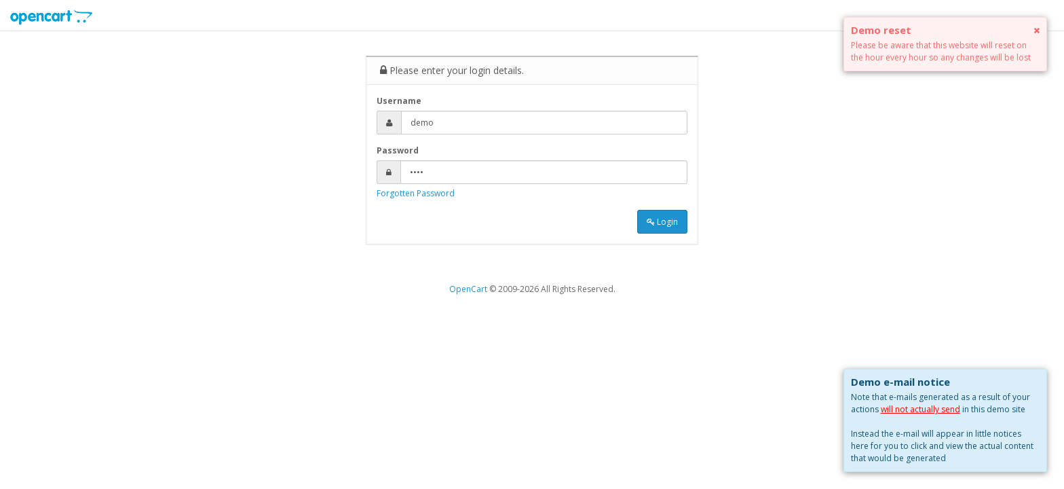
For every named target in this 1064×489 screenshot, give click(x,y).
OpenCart (468, 289)
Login (662, 222)
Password (398, 150)
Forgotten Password (416, 193)
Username (399, 101)
